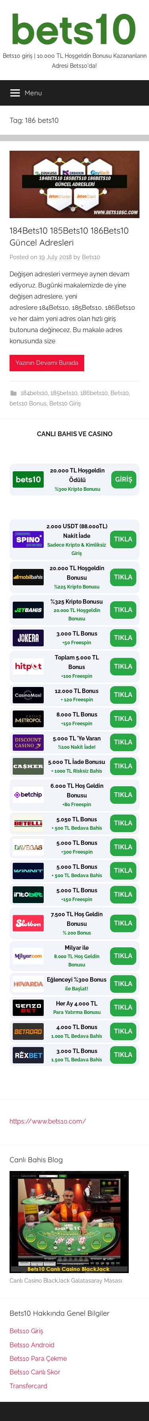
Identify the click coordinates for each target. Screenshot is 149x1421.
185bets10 (63, 393)
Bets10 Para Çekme (38, 1358)
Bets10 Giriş (65, 403)
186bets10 (94, 393)
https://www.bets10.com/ (48, 1121)
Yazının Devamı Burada (46, 362)
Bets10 (91, 257)
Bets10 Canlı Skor (35, 1372)
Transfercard (28, 1386)
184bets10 (34, 393)
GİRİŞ (123, 479)
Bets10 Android (32, 1345)
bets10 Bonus (28, 403)
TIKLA (123, 539)
